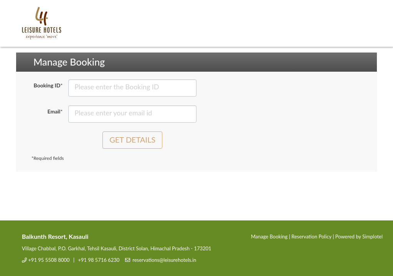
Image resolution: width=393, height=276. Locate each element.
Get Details (132, 139)
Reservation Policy (311, 236)
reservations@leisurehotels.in (164, 260)
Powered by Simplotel (359, 236)
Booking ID (48, 85)
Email (55, 111)
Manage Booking (269, 236)
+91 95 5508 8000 (48, 260)
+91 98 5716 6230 (98, 260)
